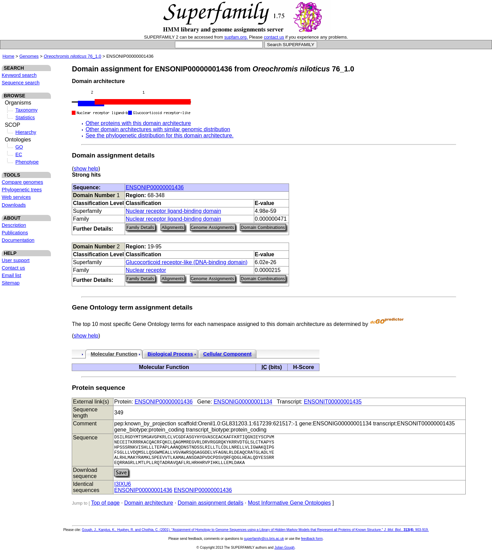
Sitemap (10, 283)
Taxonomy (26, 110)
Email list (11, 275)
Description (14, 225)
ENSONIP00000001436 (155, 187)
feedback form (312, 545)
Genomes (29, 56)
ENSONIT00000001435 (332, 402)
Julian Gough (284, 554)
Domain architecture (148, 509)
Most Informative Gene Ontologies (289, 509)
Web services (16, 197)
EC (18, 154)
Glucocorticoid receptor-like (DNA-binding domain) (187, 262)
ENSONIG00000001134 (243, 402)
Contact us (13, 268)
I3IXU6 (122, 490)
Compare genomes (22, 182)
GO (19, 147)
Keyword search (19, 75)
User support (16, 260)
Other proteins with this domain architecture (138, 123)
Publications (15, 232)
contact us (274, 37)
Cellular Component (227, 354)
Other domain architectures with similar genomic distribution (157, 129)
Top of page (105, 509)
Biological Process (170, 354)
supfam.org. (236, 37)
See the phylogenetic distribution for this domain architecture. (159, 135)
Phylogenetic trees (22, 189)
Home (8, 56)
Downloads (14, 205)
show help (86, 169)
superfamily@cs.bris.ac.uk (264, 545)
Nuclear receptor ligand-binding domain (173, 211)
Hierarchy (25, 132)
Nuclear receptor (146, 270)
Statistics (25, 117)
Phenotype (27, 162)
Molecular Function (114, 354)
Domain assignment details (210, 509)
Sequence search (21, 82)
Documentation (18, 240)
